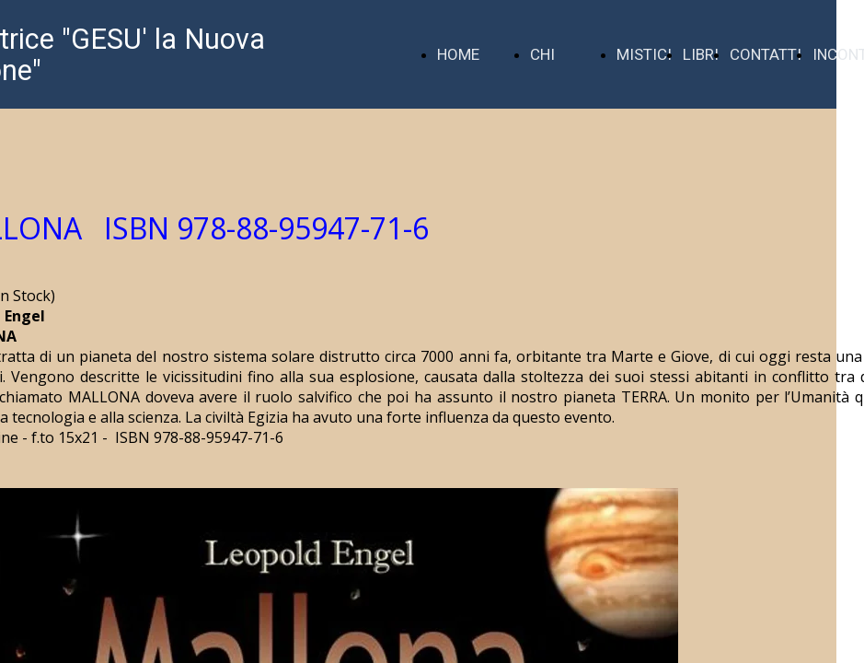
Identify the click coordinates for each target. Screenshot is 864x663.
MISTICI (644, 54)
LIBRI (701, 54)
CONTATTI (765, 54)
